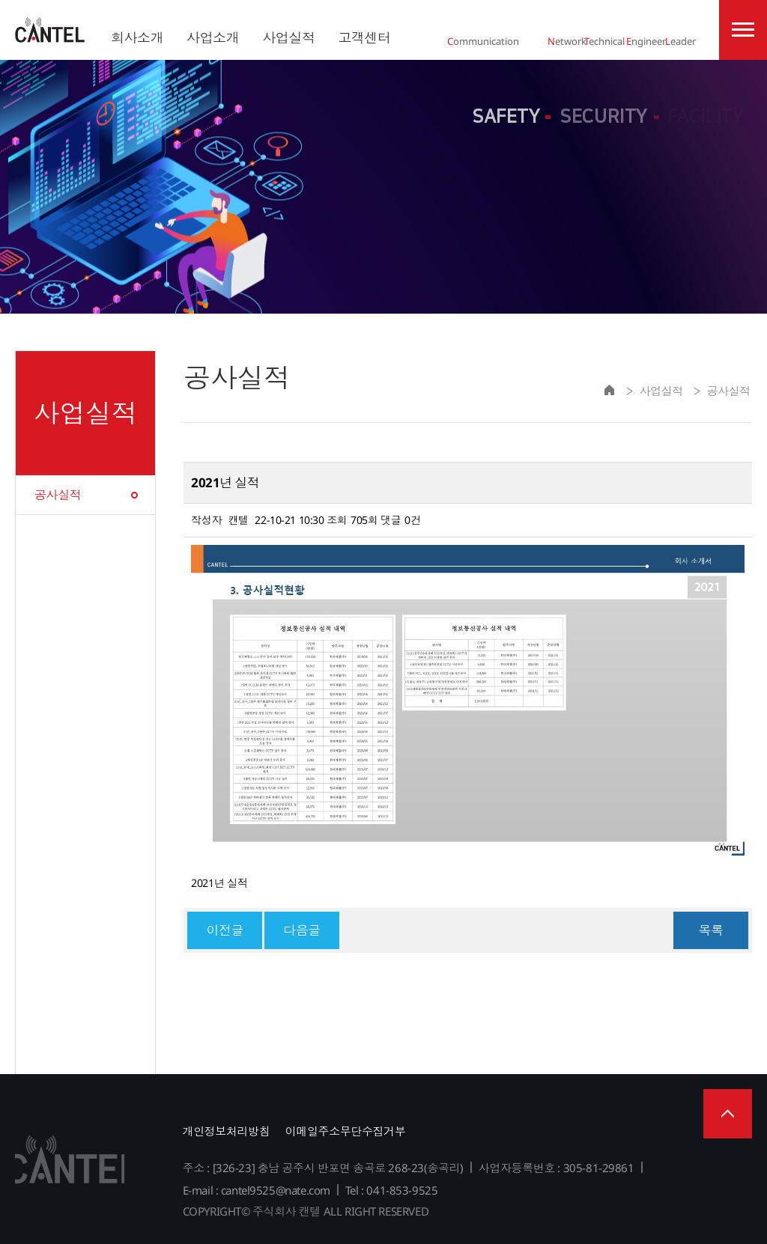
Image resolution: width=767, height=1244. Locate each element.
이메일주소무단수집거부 (345, 1130)
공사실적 (57, 495)
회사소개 (137, 37)
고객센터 (364, 37)
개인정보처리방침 (226, 1130)
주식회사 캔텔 (50, 30)
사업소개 (213, 37)
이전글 (224, 930)
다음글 (302, 930)
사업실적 (288, 37)
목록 (710, 930)
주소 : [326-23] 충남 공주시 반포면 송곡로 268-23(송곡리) (323, 1167)
